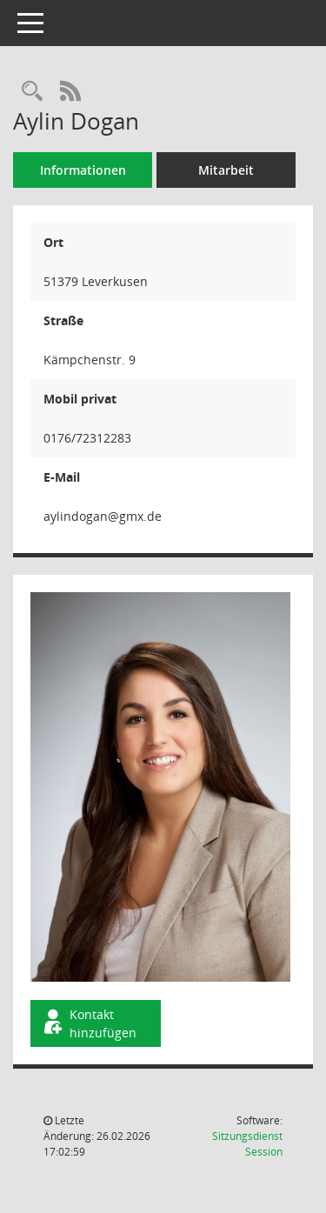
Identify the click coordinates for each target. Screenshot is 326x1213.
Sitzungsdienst (247, 1144)
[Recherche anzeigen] (32, 91)
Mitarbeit (226, 170)
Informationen (83, 170)
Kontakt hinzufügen (88, 1023)
